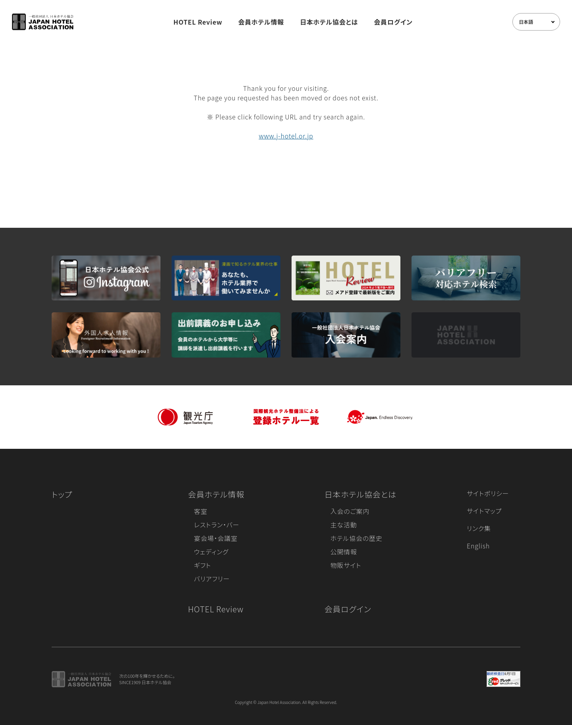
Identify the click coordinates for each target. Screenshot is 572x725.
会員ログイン (393, 22)
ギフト (202, 565)
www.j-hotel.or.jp (286, 135)
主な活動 (343, 524)
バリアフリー (212, 578)
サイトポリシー (488, 493)
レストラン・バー (216, 524)
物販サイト (345, 565)
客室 (200, 511)
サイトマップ (484, 510)
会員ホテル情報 (261, 22)
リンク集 (479, 528)
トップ (62, 494)
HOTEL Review (198, 22)
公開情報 (343, 551)
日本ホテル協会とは (329, 22)
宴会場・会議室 (216, 538)
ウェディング (211, 551)
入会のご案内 (349, 511)
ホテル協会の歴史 (356, 538)
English (478, 545)
